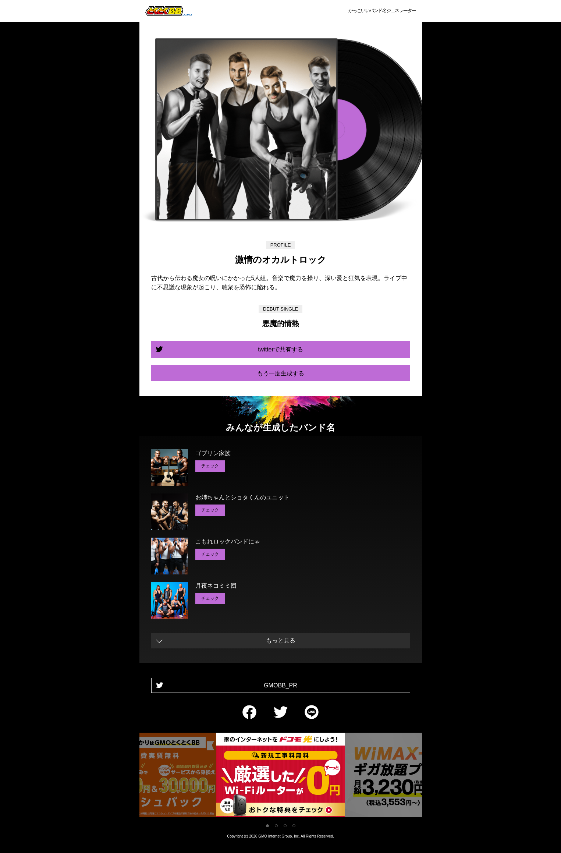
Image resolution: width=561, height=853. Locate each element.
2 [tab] (276, 825)
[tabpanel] (280, 776)
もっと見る (280, 640)
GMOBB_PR (280, 685)
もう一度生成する (280, 373)
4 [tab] (294, 825)
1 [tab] (267, 825)
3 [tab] (285, 825)
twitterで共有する (280, 349)
